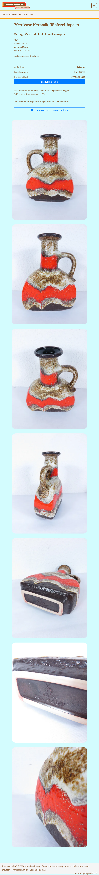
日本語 (42, 869)
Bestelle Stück (49, 82)
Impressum (7, 866)
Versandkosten (25, 90)
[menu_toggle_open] (94, 5)
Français (16, 869)
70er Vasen (28, 14)
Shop (4, 14)
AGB (16, 866)
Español (34, 869)
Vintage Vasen (15, 14)
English (24, 869)
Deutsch (6, 869)
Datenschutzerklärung (52, 866)
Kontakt (69, 866)
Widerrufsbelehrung (30, 866)
